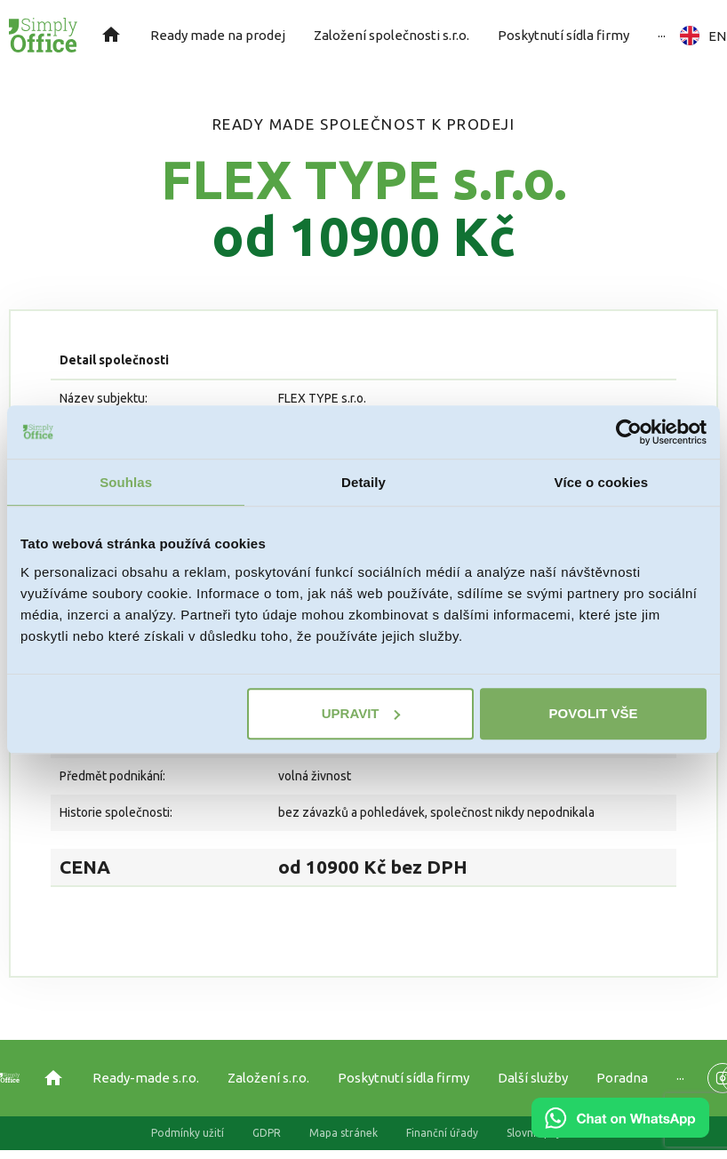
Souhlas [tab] (126, 482)
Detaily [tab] (363, 482)
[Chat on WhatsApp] (620, 1131)
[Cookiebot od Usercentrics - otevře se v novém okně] (629, 432)
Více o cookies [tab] (602, 482)
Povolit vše (593, 713)
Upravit (361, 713)
